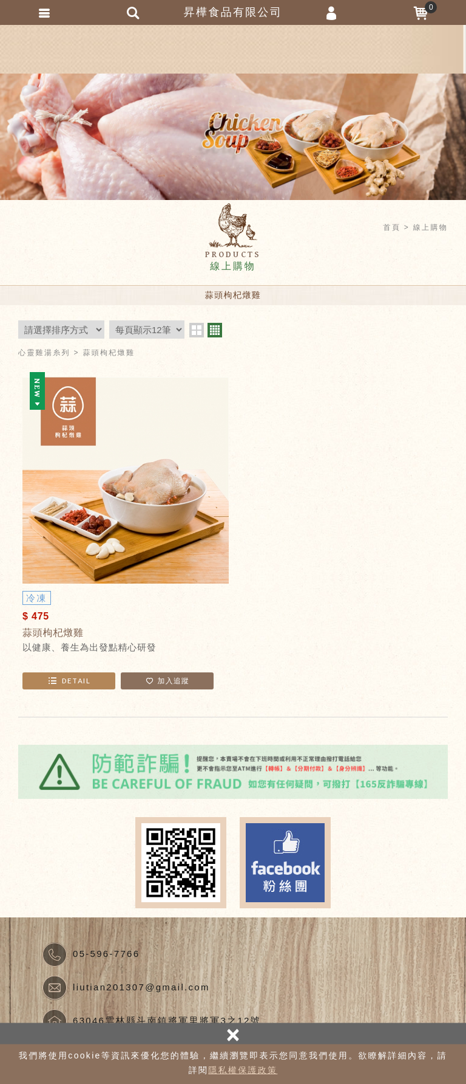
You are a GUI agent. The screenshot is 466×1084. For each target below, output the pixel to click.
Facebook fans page (285, 862)
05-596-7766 (106, 953)
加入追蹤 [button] (167, 680)
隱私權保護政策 (242, 1070)
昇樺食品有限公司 (233, 48)
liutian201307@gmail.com (141, 987)
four (215, 330)
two (196, 330)
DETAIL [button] (68, 680)
